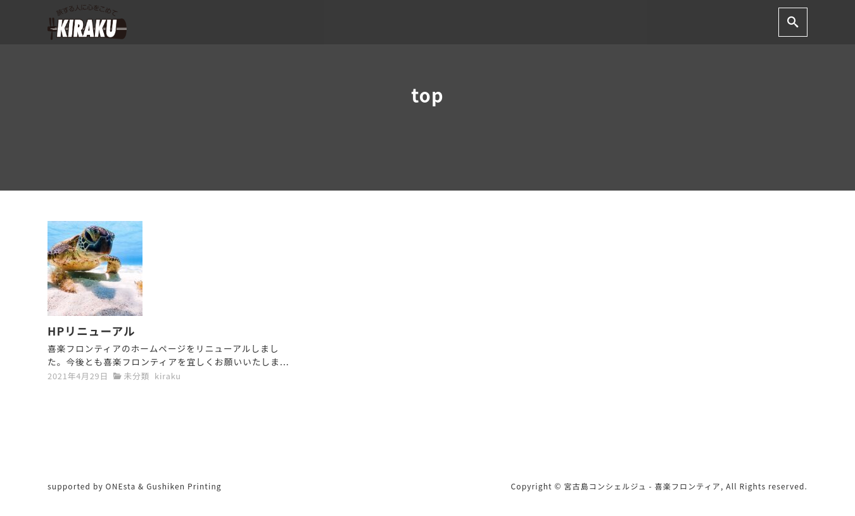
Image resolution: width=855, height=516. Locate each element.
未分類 (136, 376)
